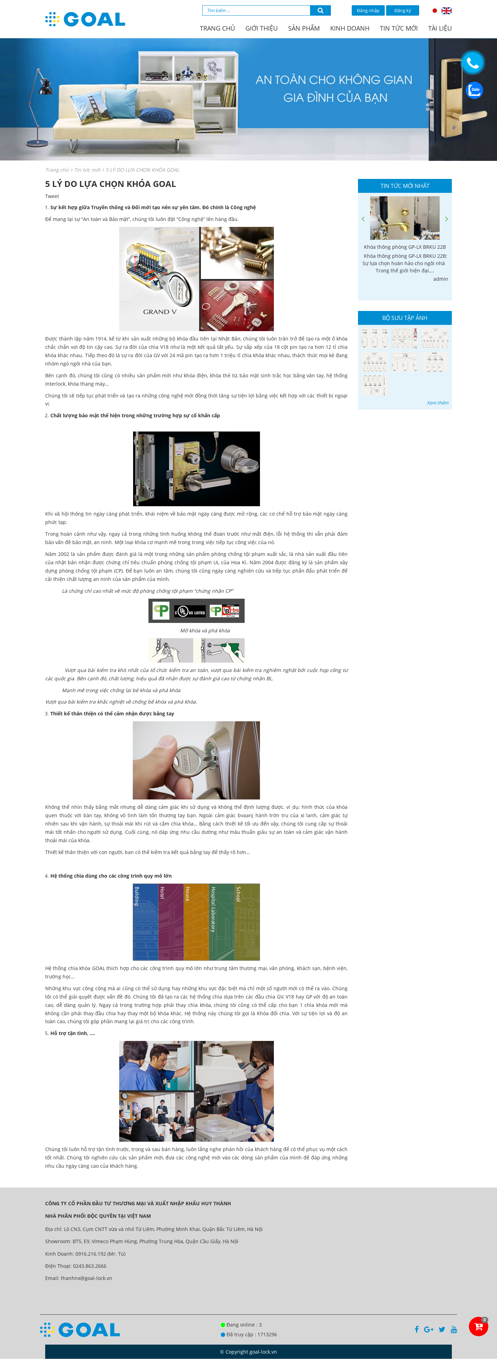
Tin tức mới (399, 28)
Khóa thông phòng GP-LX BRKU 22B (405, 247)
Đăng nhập (368, 10)
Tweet (52, 196)
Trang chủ (217, 28)
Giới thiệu (261, 28)
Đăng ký (402, 10)
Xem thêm (437, 403)
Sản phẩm (304, 28)
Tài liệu (440, 28)
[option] (404, 239)
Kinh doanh (349, 28)
